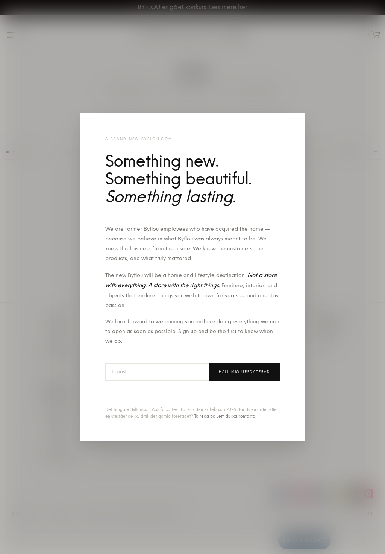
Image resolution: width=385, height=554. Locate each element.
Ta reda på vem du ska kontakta (224, 417)
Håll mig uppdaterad (244, 372)
